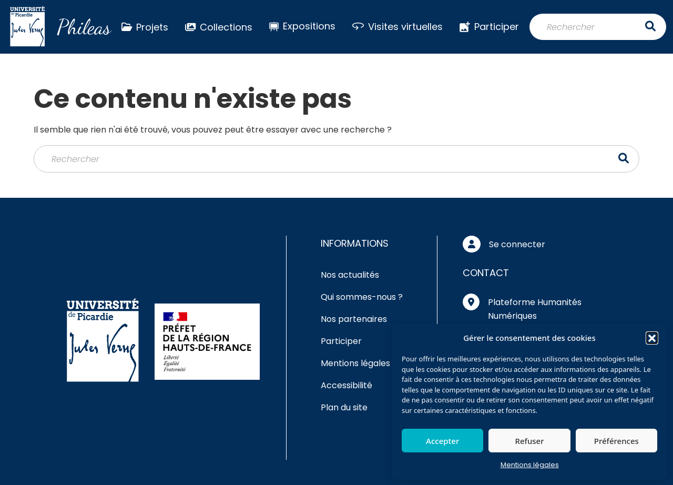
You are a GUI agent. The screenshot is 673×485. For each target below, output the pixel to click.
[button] (652, 337)
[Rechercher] (597, 27)
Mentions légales (530, 465)
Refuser (529, 441)
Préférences (616, 441)
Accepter (442, 441)
